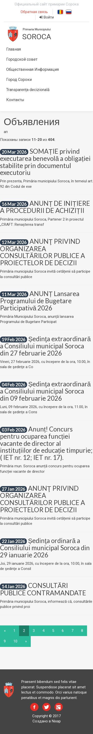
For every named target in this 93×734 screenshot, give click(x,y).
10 (15, 641)
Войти (46, 17)
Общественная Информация (32, 69)
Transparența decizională (28, 89)
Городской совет (21, 59)
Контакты (15, 99)
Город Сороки (19, 79)
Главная (13, 49)
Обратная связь (34, 12)
